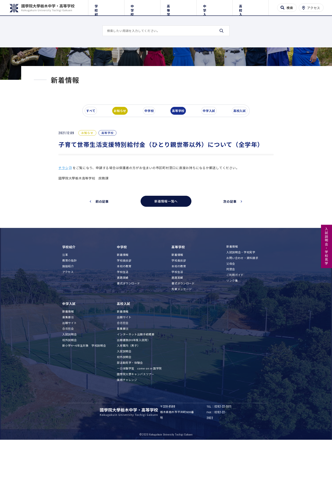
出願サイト (69, 360)
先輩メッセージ (182, 326)
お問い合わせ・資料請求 (242, 295)
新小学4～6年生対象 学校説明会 (84, 383)
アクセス (68, 309)
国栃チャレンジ (127, 417)
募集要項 (68, 354)
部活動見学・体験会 (130, 400)
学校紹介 (106, 7)
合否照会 (68, 366)
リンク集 (232, 318)
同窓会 (230, 306)
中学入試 (214, 7)
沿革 (65, 292)
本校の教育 (124, 303)
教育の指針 (69, 298)
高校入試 (250, 7)
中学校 (142, 7)
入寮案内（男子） (128, 383)
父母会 (230, 301)
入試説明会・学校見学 (326, 246)
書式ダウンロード (128, 321)
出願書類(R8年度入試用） (133, 377)
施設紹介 (68, 303)
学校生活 (123, 309)
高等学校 (178, 7)
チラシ (69, 205)
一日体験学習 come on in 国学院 (139, 406)
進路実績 (123, 315)
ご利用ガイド (235, 312)
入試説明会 (69, 371)
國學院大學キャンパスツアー (135, 411)
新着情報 (123, 292)
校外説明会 (69, 377)
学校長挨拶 (124, 298)
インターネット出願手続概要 (135, 371)
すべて (93, 147)
